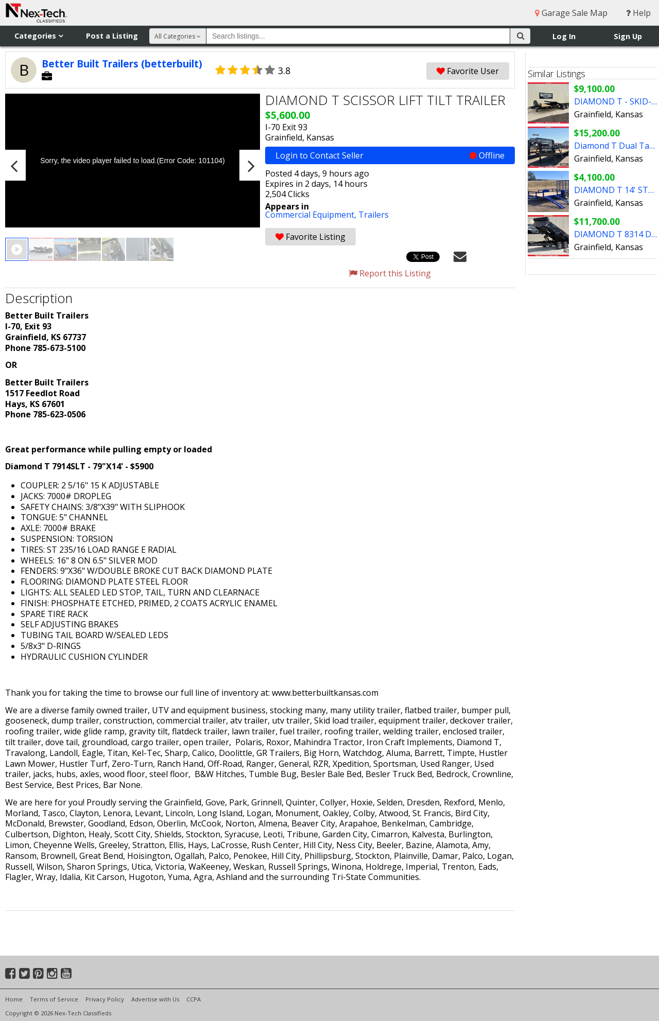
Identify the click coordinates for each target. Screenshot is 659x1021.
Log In (564, 36)
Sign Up (628, 36)
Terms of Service (54, 999)
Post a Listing (112, 36)
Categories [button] (38, 36)
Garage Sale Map (571, 13)
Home (14, 999)
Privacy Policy (104, 999)
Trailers (373, 214)
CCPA (193, 999)
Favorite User (468, 71)
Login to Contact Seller (390, 155)
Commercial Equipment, (311, 214)
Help (638, 13)
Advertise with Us (155, 999)
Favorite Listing (310, 236)
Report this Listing (390, 273)
